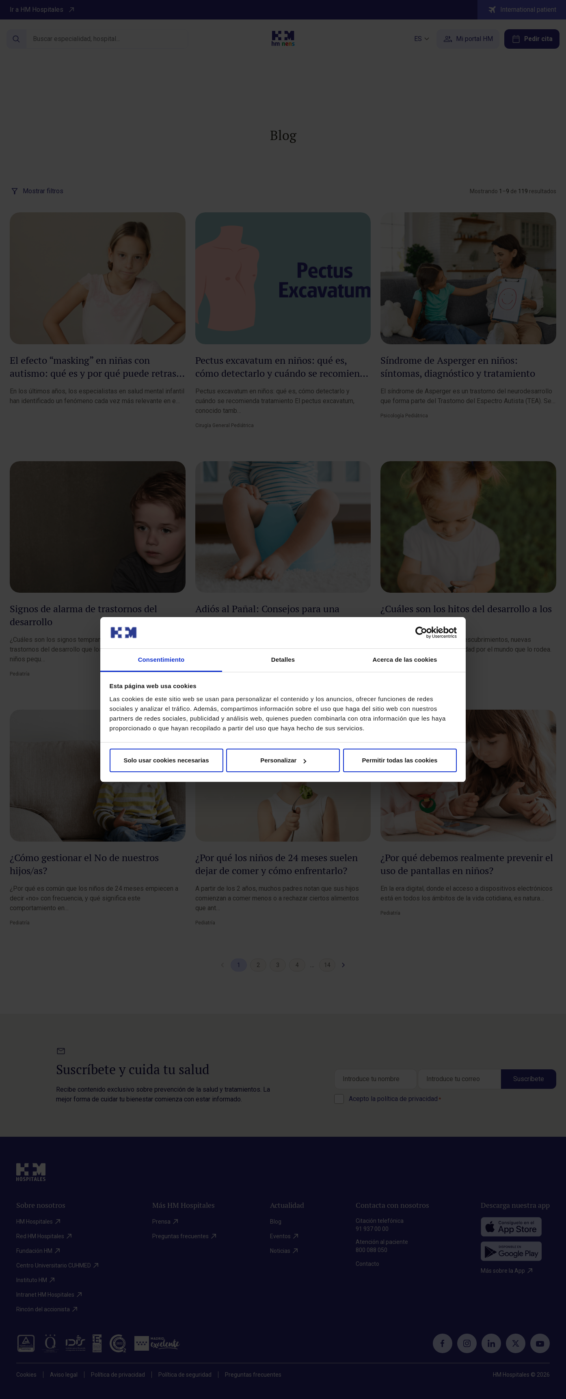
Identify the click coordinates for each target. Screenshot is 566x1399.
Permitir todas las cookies (400, 760)
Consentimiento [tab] (161, 659)
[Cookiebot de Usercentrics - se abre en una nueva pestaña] (421, 632)
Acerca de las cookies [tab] (405, 659)
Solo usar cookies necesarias (166, 760)
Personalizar (283, 760)
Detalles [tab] (283, 659)
